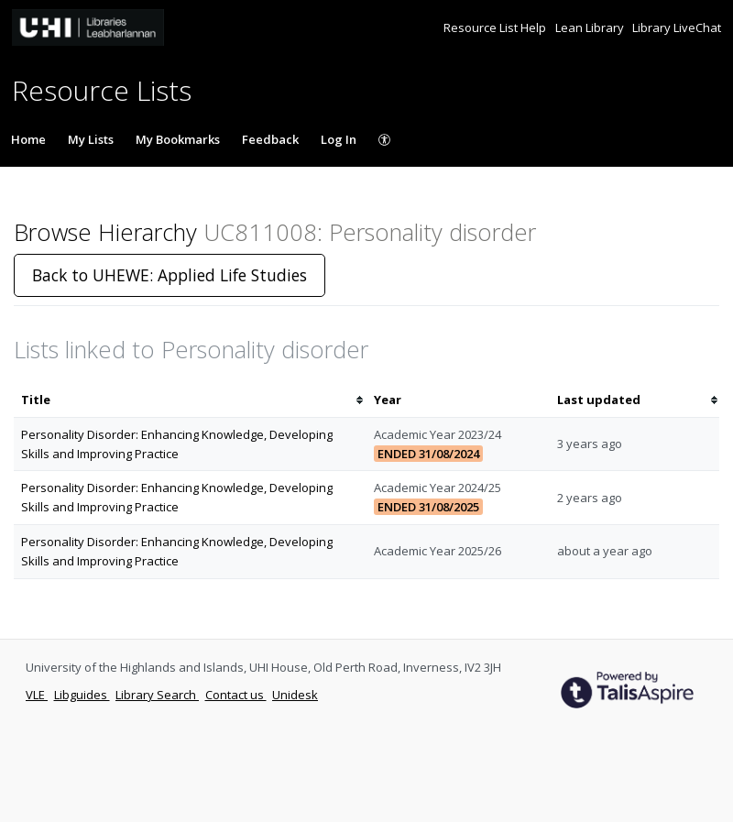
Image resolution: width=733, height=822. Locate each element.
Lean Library (591, 27)
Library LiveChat (676, 27)
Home (28, 139)
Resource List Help (496, 27)
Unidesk (295, 694)
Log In (338, 139)
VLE (37, 694)
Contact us (236, 694)
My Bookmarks (178, 139)
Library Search (157, 694)
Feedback (270, 139)
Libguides (82, 694)
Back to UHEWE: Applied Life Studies (169, 275)
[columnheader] (190, 400)
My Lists (91, 139)
